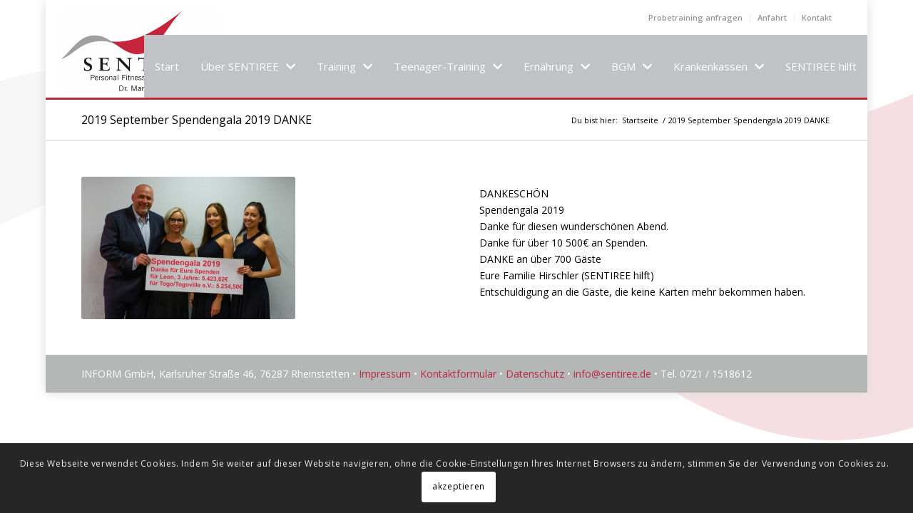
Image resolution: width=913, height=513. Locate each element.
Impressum (385, 373)
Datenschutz (535, 373)
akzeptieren (458, 486)
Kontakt (817, 17)
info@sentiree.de (612, 373)
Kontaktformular (458, 373)
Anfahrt (772, 17)
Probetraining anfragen (695, 17)
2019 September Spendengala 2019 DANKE (196, 120)
